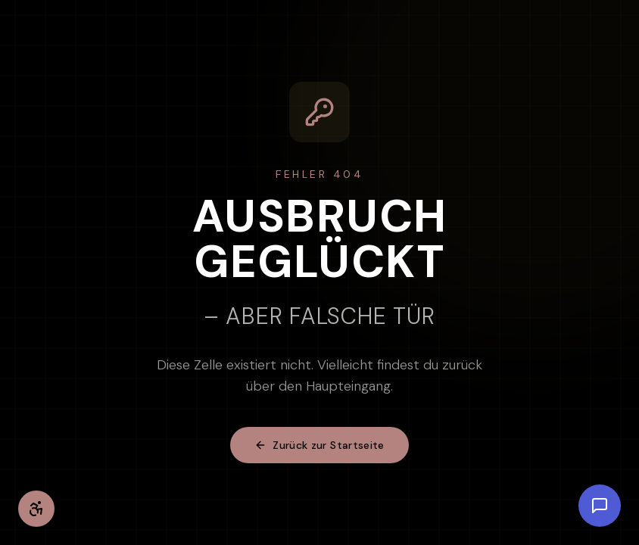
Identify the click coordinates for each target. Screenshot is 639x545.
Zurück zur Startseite (319, 445)
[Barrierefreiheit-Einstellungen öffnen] (36, 508)
